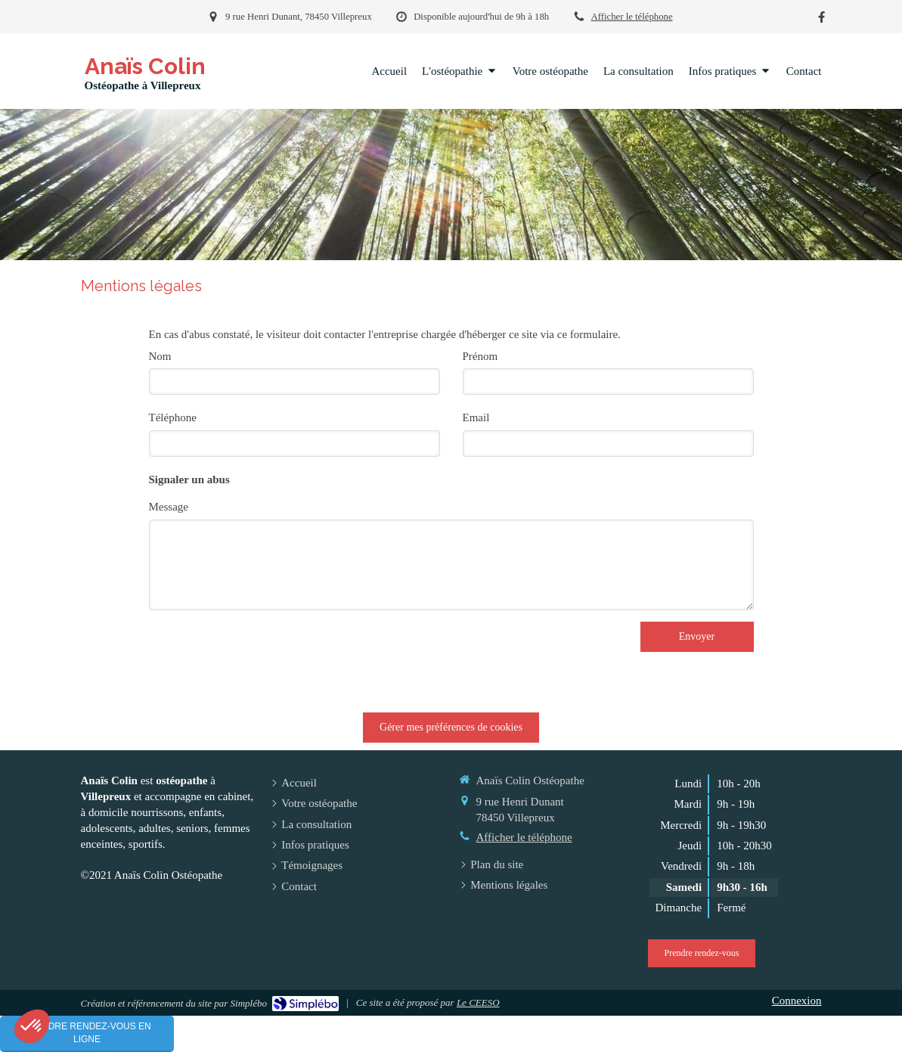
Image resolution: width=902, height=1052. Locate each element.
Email (476, 417)
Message (169, 507)
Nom (160, 356)
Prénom (480, 356)
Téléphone (173, 417)
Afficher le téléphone (632, 16)
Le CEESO (478, 1002)
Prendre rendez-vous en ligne (86, 1032)
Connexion (797, 1001)
